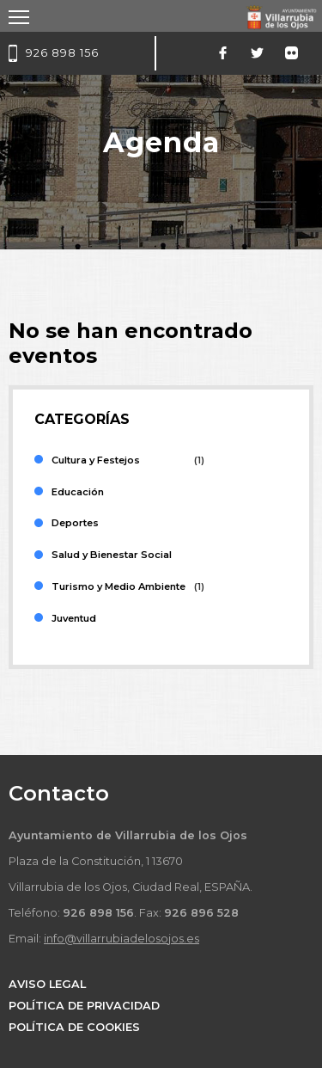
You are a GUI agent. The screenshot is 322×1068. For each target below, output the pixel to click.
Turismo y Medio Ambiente (118, 586)
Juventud (74, 618)
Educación (78, 492)
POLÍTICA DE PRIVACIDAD (84, 1005)
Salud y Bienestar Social (112, 555)
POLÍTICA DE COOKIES (74, 1027)
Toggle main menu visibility (20, 11)
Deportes (75, 523)
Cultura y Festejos (96, 460)
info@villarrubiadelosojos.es (121, 938)
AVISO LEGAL (47, 984)
